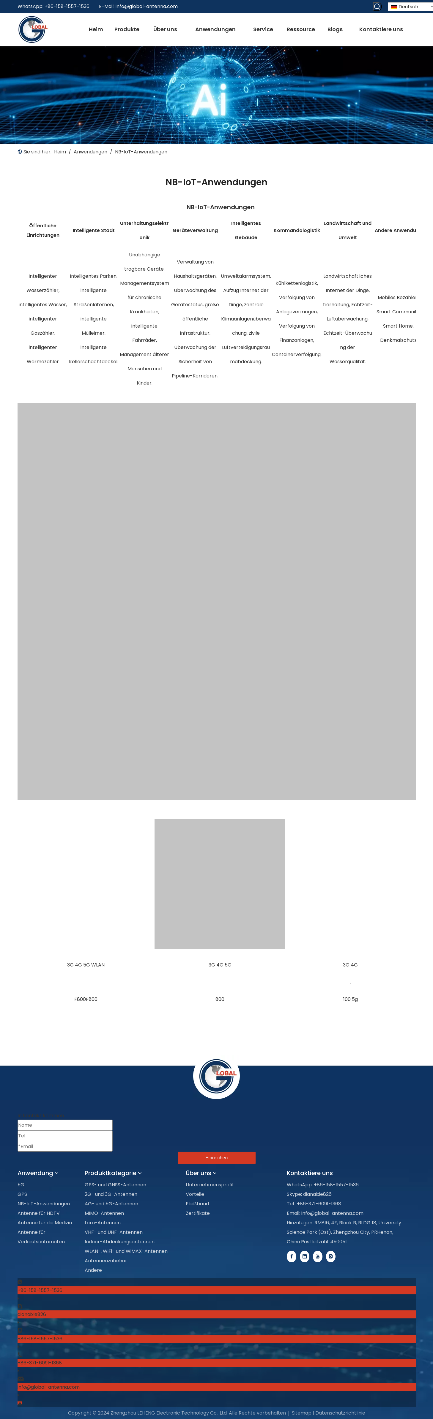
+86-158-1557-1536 (40, 1290)
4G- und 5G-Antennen (111, 1203)
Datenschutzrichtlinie (340, 1413)
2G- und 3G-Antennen (111, 1194)
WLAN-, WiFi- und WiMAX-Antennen (126, 1251)
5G (21, 1184)
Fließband (197, 1203)
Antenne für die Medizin (45, 1222)
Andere (93, 1270)
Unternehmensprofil (209, 1184)
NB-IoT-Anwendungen (44, 1203)
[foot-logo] (216, 1077)
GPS (22, 1194)
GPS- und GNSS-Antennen (115, 1184)
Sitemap (301, 1413)
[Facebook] (292, 1256)
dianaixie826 (32, 1314)
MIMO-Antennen (104, 1213)
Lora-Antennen (103, 1222)
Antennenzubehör (106, 1260)
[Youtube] (318, 1256)
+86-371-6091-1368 (40, 1362)
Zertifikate (198, 1213)
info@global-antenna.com (147, 6)
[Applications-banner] (216, 95)
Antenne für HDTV (39, 1213)
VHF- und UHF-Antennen (114, 1232)
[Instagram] (331, 1256)
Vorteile (195, 1194)
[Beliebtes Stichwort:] (377, 6)
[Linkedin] (305, 1256)
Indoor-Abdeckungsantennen (120, 1241)
